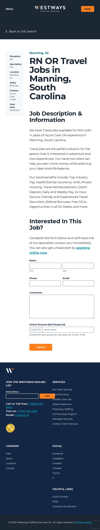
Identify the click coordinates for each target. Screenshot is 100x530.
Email (67, 278)
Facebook (57, 453)
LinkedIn (57, 463)
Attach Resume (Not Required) (47, 324)
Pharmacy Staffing (62, 409)
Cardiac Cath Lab (61, 399)
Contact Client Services (65, 424)
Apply (87, 9)
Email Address (12, 392)
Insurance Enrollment (64, 506)
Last (64, 271)
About (9, 458)
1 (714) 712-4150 (27, 411)
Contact (10, 468)
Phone (33, 278)
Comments (35, 292)
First (31, 271)
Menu (9, 8)
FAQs (55, 501)
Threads (57, 468)
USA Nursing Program (64, 414)
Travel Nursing (60, 394)
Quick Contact (60, 496)
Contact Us (22, 415)
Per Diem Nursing (62, 389)
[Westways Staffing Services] (50, 9)
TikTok (56, 473)
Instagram (58, 458)
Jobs (8, 453)
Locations (11, 463)
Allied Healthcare (61, 404)
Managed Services (62, 419)
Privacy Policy (83, 522)
